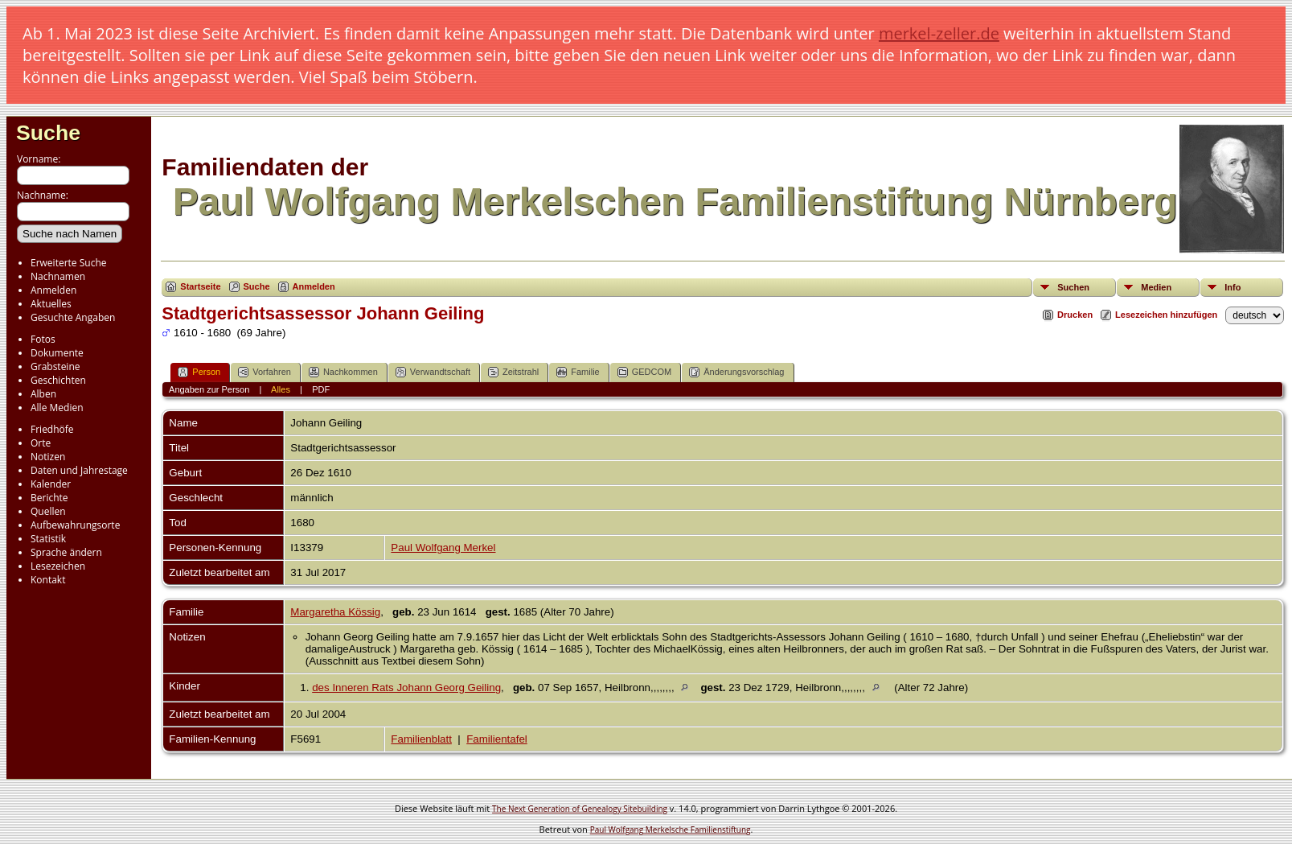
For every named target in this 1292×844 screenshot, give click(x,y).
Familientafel (496, 739)
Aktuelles (51, 304)
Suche (48, 133)
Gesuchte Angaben (73, 317)
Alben (43, 394)
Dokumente (57, 353)
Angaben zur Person (209, 389)
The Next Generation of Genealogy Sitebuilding (579, 808)
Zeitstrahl (513, 372)
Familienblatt (421, 739)
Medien (1156, 287)
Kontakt (48, 580)
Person (199, 372)
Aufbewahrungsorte (75, 525)
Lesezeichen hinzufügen (1166, 314)
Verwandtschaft (433, 372)
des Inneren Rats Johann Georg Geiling (406, 687)
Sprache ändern (66, 552)
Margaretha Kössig (335, 612)
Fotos (43, 339)
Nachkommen (343, 372)
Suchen (1073, 287)
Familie (577, 372)
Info (1232, 287)
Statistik (48, 539)
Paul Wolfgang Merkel (443, 547)
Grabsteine (55, 366)
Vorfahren (264, 372)
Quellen (48, 511)
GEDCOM (644, 372)
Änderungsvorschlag (736, 372)
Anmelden (53, 290)
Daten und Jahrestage (79, 470)
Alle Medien (57, 407)
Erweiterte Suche (68, 263)
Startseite (200, 286)
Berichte (49, 497)
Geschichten (58, 380)
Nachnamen (58, 276)
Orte (41, 443)
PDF (321, 389)
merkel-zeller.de (939, 33)
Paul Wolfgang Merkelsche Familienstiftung (670, 829)
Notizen (48, 456)
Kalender (51, 484)
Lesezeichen (58, 566)
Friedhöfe (52, 429)
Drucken (1075, 314)
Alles (280, 389)
